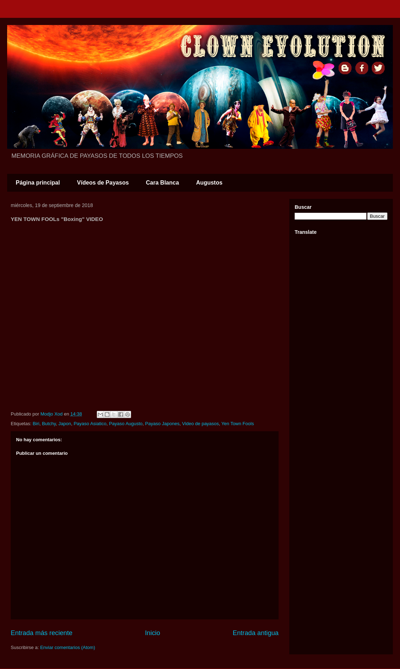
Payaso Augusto (125, 423)
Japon (64, 423)
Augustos (209, 183)
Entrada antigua (256, 633)
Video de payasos (200, 423)
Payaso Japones (162, 423)
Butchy (49, 423)
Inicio (152, 633)
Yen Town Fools (237, 423)
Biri (35, 423)
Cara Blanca (162, 183)
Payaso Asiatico (90, 423)
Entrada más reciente (41, 633)
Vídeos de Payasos (103, 183)
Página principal (38, 183)
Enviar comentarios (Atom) (67, 647)
